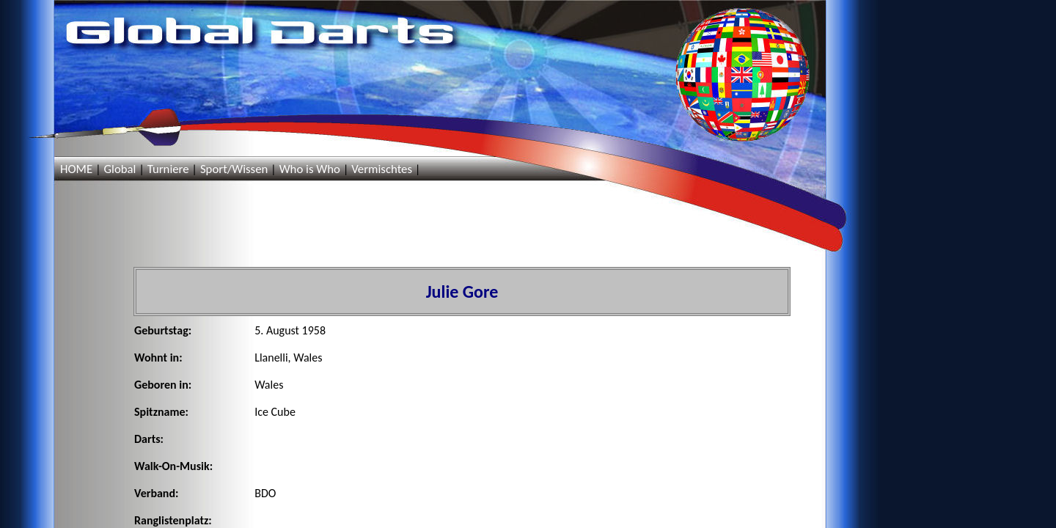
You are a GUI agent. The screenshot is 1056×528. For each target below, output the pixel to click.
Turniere (168, 169)
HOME (76, 169)
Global (119, 169)
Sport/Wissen (234, 169)
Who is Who (309, 169)
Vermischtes (381, 169)
